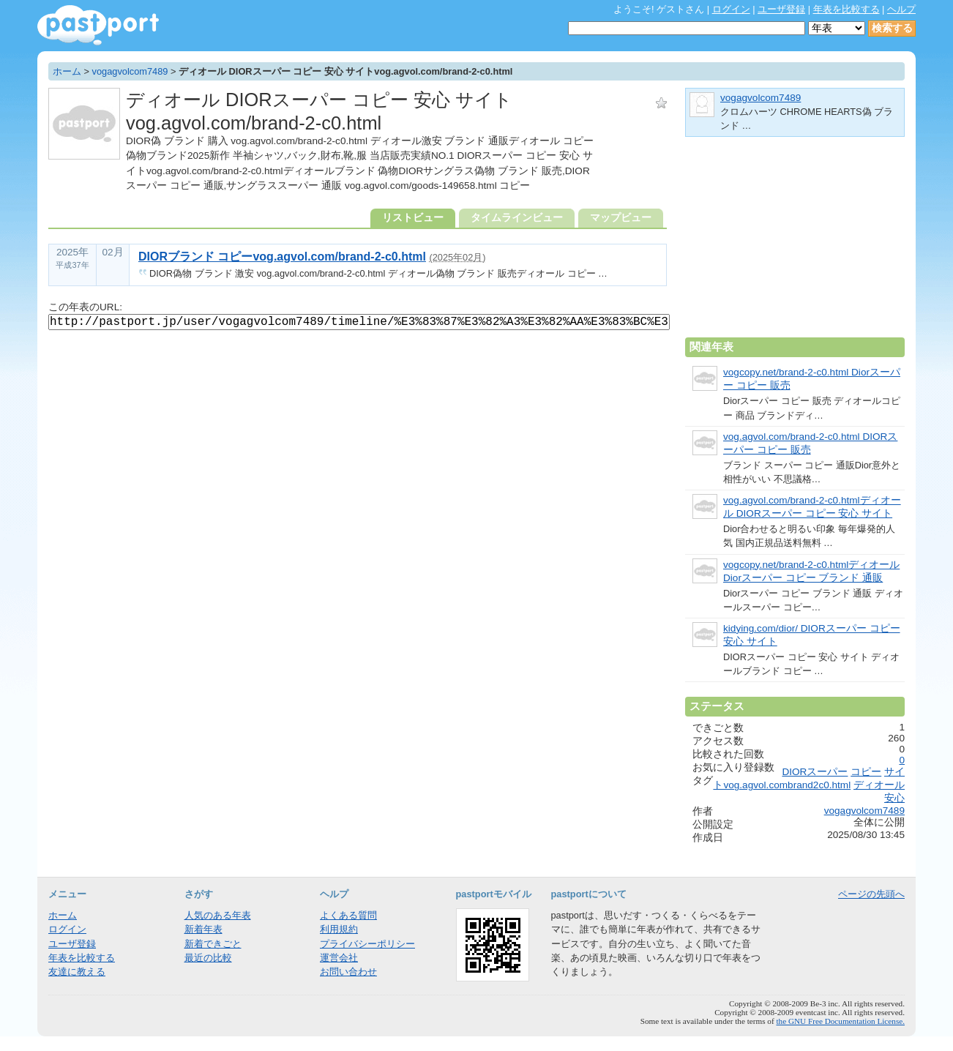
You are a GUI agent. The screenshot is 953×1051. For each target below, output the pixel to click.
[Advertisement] (795, 243)
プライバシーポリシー (367, 943)
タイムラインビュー (517, 217)
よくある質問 (348, 915)
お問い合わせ (348, 971)
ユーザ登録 (781, 9)
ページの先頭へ (871, 894)
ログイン (731, 9)
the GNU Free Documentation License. (840, 1021)
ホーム (67, 71)
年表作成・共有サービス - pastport (98, 25)
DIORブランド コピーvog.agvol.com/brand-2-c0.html (282, 256)
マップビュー (620, 217)
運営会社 (339, 957)
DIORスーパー (815, 771)
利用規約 (339, 929)
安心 (894, 798)
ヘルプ (901, 9)
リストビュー (413, 217)
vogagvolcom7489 (130, 71)
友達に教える (76, 971)
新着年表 (203, 929)
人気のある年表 (217, 915)
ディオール (879, 784)
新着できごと (213, 943)
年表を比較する (846, 9)
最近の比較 (208, 957)
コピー (866, 771)
